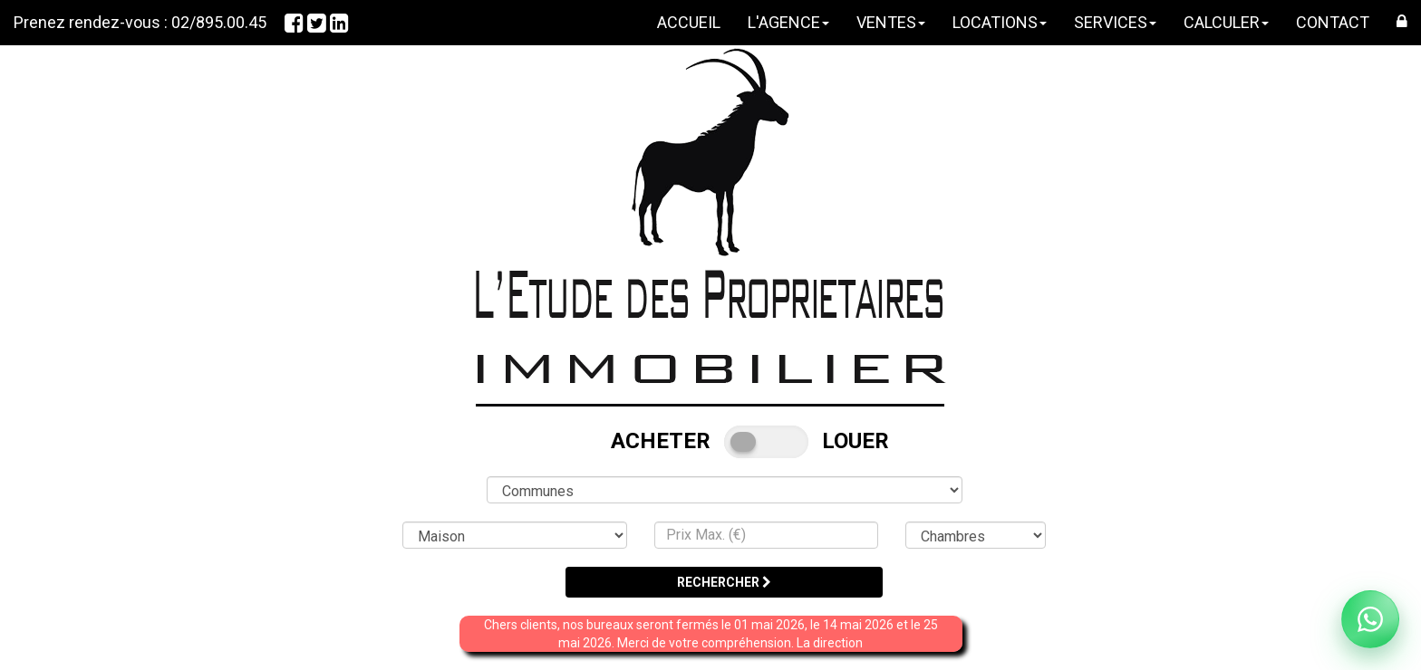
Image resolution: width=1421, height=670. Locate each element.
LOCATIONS (999, 22)
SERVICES (1115, 22)
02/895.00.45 (218, 22)
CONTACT (1332, 22)
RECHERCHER (724, 582)
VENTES (890, 22)
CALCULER (1226, 22)
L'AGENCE (788, 22)
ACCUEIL (688, 22)
